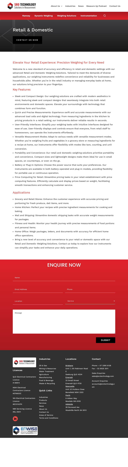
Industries (70, 6)
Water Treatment (46, 371)
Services (42, 403)
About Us (55, 6)
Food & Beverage (46, 380)
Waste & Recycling (47, 383)
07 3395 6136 (105, 366)
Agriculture (44, 374)
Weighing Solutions (66, 16)
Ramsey (26, 16)
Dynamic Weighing (43, 16)
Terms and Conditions (48, 418)
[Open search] (105, 16)
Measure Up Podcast (96, 6)
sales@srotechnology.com (103, 376)
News (81, 6)
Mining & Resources (47, 369)
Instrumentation (89, 16)
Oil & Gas (43, 366)
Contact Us (114, 6)
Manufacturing (45, 377)
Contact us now (27, 40)
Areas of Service (46, 415)
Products (43, 400)
